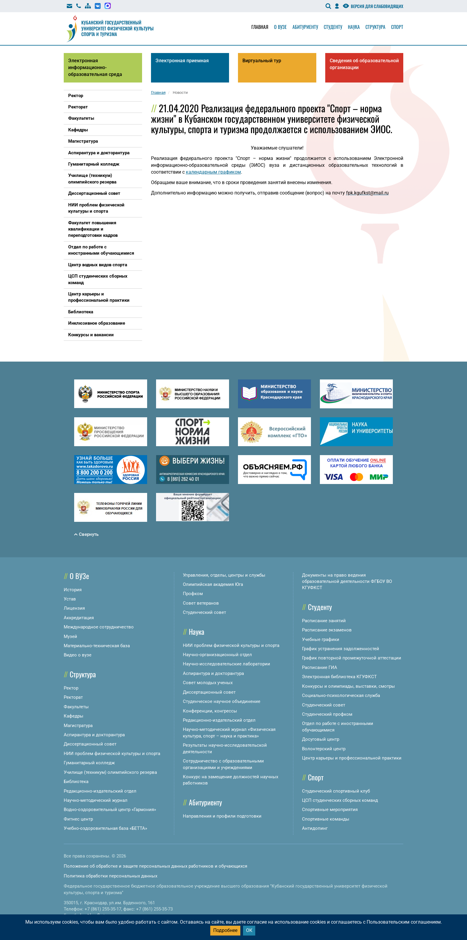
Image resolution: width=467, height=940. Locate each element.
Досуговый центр (320, 739)
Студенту (333, 26)
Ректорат (73, 697)
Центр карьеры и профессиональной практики (351, 758)
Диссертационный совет (90, 744)
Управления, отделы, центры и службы (224, 575)
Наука (354, 26)
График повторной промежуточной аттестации (351, 658)
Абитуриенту (305, 26)
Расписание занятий (324, 620)
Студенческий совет (204, 612)
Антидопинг (315, 828)
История (73, 589)
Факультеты (76, 706)
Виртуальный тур (261, 60)
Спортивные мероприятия (330, 809)
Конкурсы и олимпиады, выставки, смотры (348, 686)
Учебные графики (320, 639)
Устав (70, 599)
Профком (193, 593)
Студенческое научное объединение (221, 701)
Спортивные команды (325, 819)
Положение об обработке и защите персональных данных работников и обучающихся (155, 866)
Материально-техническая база (97, 645)
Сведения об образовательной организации (364, 64)
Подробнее (225, 930)
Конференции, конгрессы (210, 711)
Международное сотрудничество (99, 627)
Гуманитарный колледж (89, 762)
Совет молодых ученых (208, 682)
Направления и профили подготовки (222, 816)
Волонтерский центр (323, 748)
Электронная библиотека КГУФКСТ (339, 676)
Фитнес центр (78, 819)
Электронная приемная (182, 60)
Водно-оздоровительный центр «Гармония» (110, 809)
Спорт (397, 26)
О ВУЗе (79, 575)
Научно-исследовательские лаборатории (226, 664)
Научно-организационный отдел (217, 654)
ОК (249, 930)
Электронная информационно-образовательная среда (95, 67)
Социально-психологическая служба (341, 695)
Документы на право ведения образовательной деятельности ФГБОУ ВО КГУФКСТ (347, 581)
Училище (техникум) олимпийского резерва (110, 772)
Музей (70, 636)
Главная (259, 26)
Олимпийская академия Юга (213, 584)
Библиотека (76, 781)
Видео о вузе (77, 655)
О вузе (280, 26)
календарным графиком (213, 172)
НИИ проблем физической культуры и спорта (112, 753)
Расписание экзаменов (327, 630)
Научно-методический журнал (95, 800)
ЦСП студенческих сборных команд (340, 800)
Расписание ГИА (319, 667)
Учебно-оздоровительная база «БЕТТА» (105, 828)
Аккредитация (79, 617)
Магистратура (78, 725)
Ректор (71, 688)
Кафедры (73, 716)
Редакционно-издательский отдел (100, 791)
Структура (375, 26)
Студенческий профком (327, 714)
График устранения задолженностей (340, 648)
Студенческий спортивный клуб (336, 791)
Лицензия (74, 608)
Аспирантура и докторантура (94, 734)
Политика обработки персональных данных (110, 876)
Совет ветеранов (201, 603)
